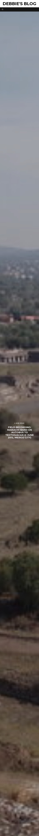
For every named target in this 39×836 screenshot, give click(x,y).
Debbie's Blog (19, 3)
